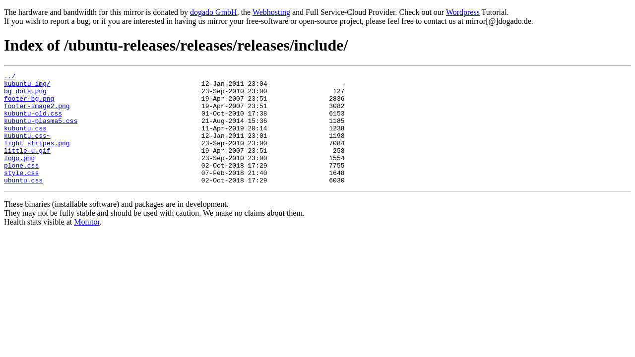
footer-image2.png (37, 113)
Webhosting (271, 12)
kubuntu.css (25, 139)
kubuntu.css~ (27, 148)
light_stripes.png (37, 157)
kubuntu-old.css (33, 122)
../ (9, 77)
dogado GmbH (213, 12)
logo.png (19, 175)
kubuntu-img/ (27, 86)
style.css (21, 193)
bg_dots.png (25, 95)
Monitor (87, 244)
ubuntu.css (23, 202)
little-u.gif (27, 166)
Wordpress (463, 12)
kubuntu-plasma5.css (40, 130)
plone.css (21, 184)
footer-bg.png (29, 104)
